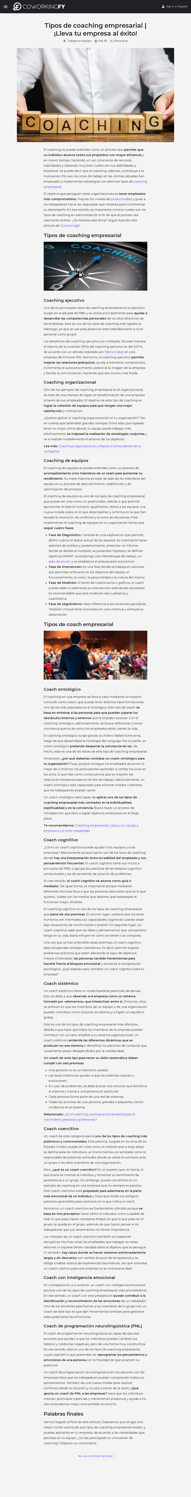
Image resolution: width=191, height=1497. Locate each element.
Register (183, 6)
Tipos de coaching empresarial (95, 1456)
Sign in (170, 6)
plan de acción (60, 561)
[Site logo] (40, 6)
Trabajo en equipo (77, 40)
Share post (119, 40)
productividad (121, 199)
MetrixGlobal (114, 352)
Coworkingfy (69, 225)
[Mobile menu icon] (5, 6)
